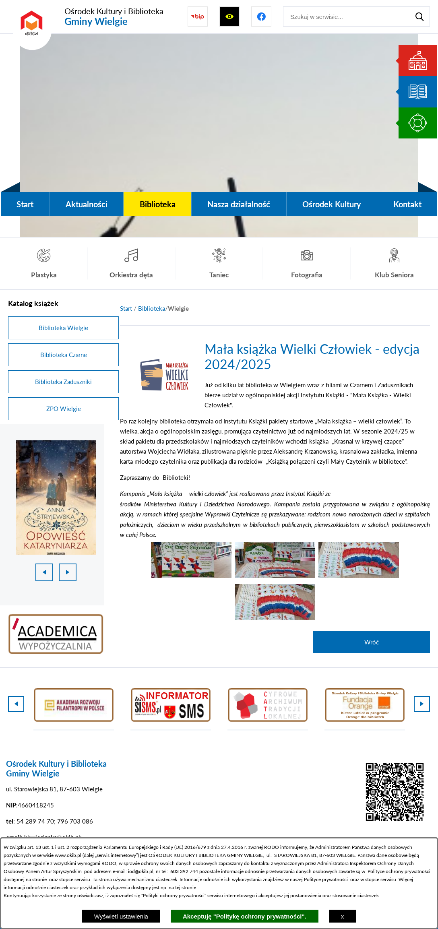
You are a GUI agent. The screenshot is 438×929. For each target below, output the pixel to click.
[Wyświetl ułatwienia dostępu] (229, 16)
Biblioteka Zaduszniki (63, 381)
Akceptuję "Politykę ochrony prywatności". (244, 916)
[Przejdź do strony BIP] (198, 16)
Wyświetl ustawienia (121, 916)
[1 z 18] (56, 497)
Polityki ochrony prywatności (174, 895)
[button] (162, 403)
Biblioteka (151, 308)
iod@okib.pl (140, 871)
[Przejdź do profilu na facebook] (261, 16)
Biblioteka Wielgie (63, 327)
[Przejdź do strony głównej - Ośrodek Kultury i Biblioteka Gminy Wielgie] (85, 16)
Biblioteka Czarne (63, 354)
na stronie (36, 879)
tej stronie (185, 887)
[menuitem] (25, 204)
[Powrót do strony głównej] (126, 308)
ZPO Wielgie (63, 408)
